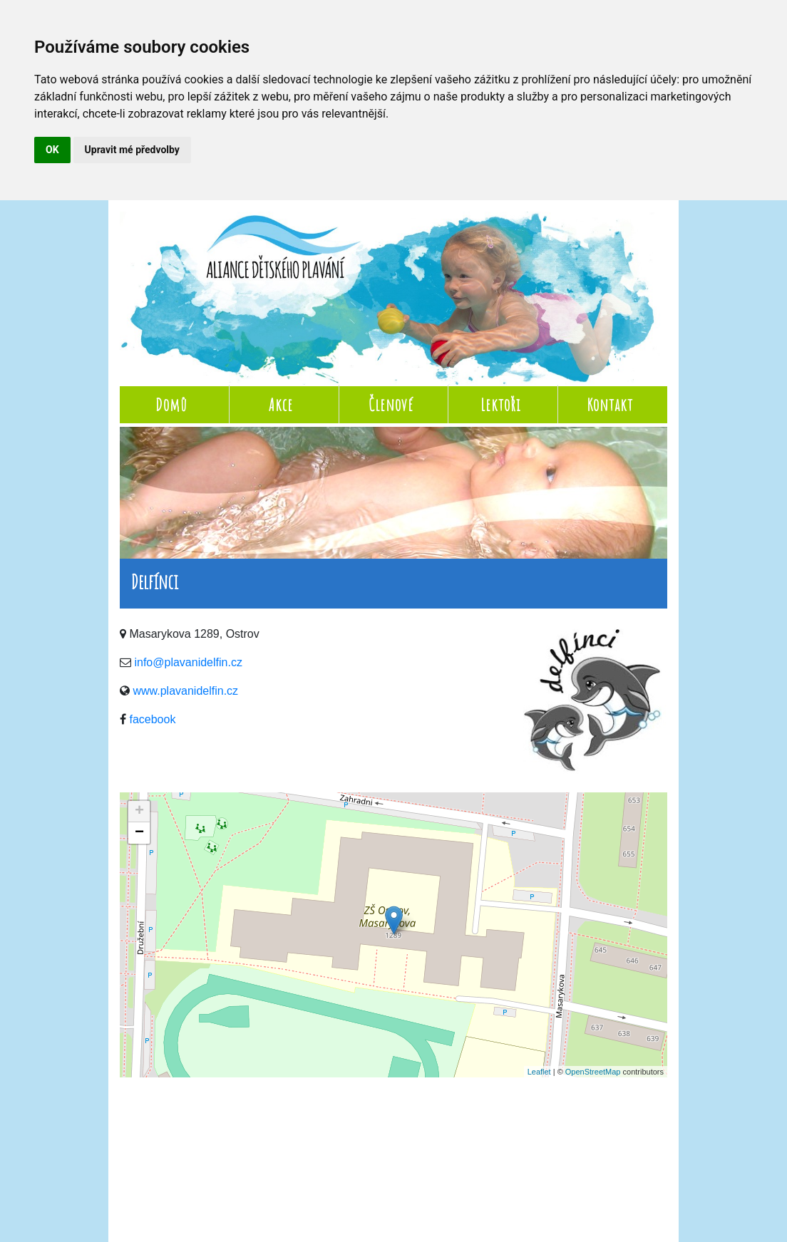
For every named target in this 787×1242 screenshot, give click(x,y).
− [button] (139, 833)
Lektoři (500, 404)
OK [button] (52, 149)
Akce (281, 404)
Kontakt (610, 404)
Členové (391, 404)
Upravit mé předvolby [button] (132, 149)
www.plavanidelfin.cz (185, 691)
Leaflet (539, 1071)
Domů (171, 404)
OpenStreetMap (593, 1071)
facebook (152, 719)
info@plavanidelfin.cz (188, 662)
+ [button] (139, 811)
